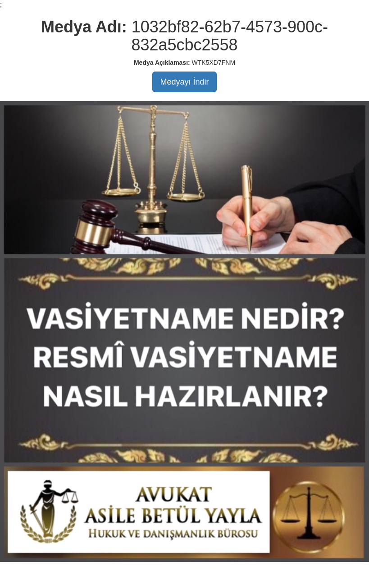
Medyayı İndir (184, 81)
